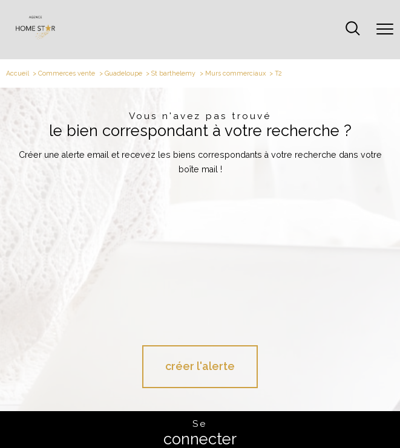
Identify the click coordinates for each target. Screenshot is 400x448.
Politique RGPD (273, 414)
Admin (210, 414)
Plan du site (138, 414)
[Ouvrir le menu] (385, 30)
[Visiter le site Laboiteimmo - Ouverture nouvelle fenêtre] (200, 433)
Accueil (17, 73)
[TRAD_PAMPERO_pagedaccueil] (36, 37)
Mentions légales (177, 414)
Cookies (306, 414)
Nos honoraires (102, 414)
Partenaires (236, 414)
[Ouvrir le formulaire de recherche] (353, 29)
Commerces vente (66, 73)
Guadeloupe (123, 73)
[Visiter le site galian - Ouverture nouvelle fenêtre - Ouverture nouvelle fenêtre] (199, 380)
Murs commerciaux (235, 73)
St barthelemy (173, 73)
